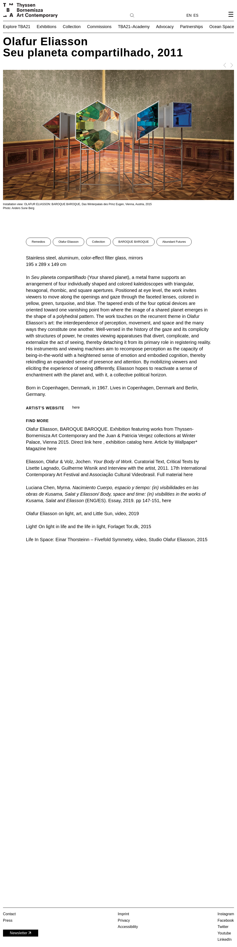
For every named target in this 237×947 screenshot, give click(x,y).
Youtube (224, 933)
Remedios (38, 241)
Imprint (123, 914)
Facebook (226, 920)
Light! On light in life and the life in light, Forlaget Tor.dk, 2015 (88, 526)
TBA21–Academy (134, 26)
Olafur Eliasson (69, 241)
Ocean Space (221, 26)
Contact (9, 914)
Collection (98, 241)
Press (7, 920)
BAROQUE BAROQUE (133, 241)
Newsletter (21, 933)
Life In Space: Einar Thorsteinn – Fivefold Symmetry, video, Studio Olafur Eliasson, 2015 (116, 539)
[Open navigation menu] (231, 18)
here (76, 407)
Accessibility (128, 927)
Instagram (226, 914)
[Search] (147, 15)
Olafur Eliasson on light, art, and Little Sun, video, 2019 (82, 513)
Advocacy (165, 26)
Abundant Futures (174, 241)
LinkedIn (225, 939)
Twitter (223, 927)
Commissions (99, 26)
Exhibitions (46, 26)
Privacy (124, 920)
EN (189, 15)
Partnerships (191, 26)
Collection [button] (72, 26)
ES (195, 15)
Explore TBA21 (16, 26)
